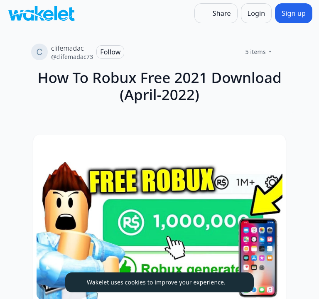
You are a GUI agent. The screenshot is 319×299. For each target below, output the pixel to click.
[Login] (256, 13)
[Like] (281, 52)
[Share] (216, 13)
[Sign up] (293, 13)
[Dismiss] (237, 282)
